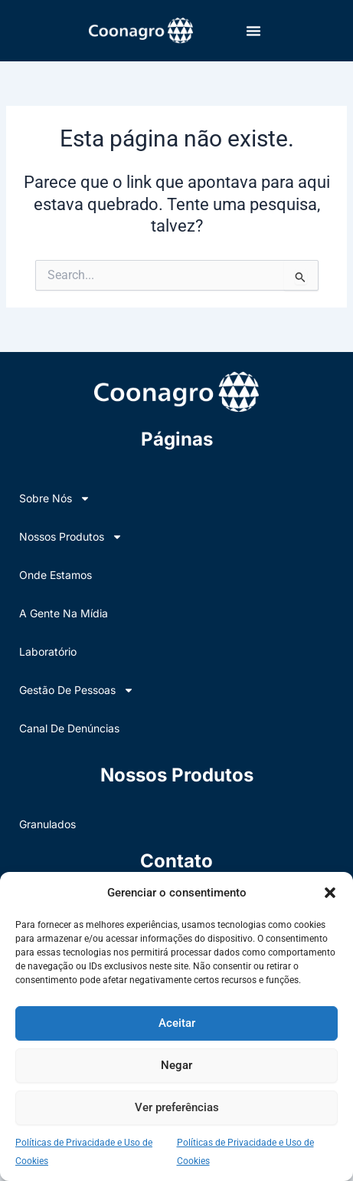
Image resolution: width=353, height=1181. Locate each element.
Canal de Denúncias (69, 728)
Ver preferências (177, 1107)
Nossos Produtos (71, 537)
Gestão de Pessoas (76, 690)
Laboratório (48, 651)
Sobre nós (54, 498)
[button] (330, 892)
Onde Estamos (55, 574)
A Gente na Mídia (63, 613)
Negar (176, 1065)
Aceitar (177, 1023)
